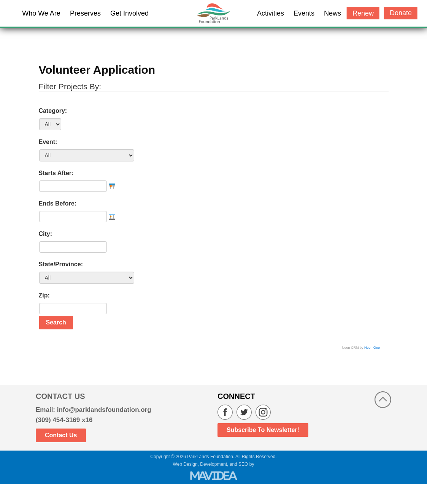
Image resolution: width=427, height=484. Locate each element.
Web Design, (186, 464)
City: (45, 234)
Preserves (85, 13)
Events (304, 13)
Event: (48, 142)
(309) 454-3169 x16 (64, 420)
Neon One (372, 348)
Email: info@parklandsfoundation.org (93, 409)
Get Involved (129, 13)
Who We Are (41, 13)
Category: (53, 111)
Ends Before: (58, 203)
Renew (363, 13)
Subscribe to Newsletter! (263, 430)
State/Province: (61, 264)
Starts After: (56, 173)
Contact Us (61, 435)
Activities (270, 13)
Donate (401, 13)
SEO (243, 464)
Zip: (44, 295)
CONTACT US (60, 396)
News (332, 13)
